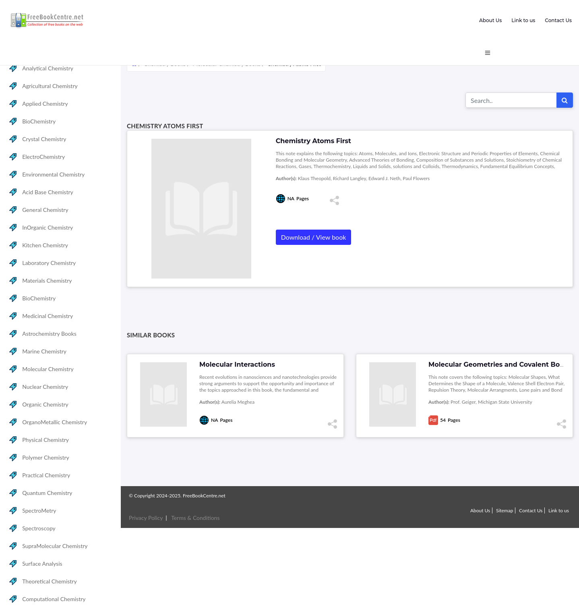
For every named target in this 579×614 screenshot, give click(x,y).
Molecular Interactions (237, 364)
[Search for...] (511, 100)
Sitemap (504, 510)
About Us (490, 20)
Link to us (523, 20)
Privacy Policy (146, 517)
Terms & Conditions (195, 517)
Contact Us (558, 20)
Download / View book (313, 237)
